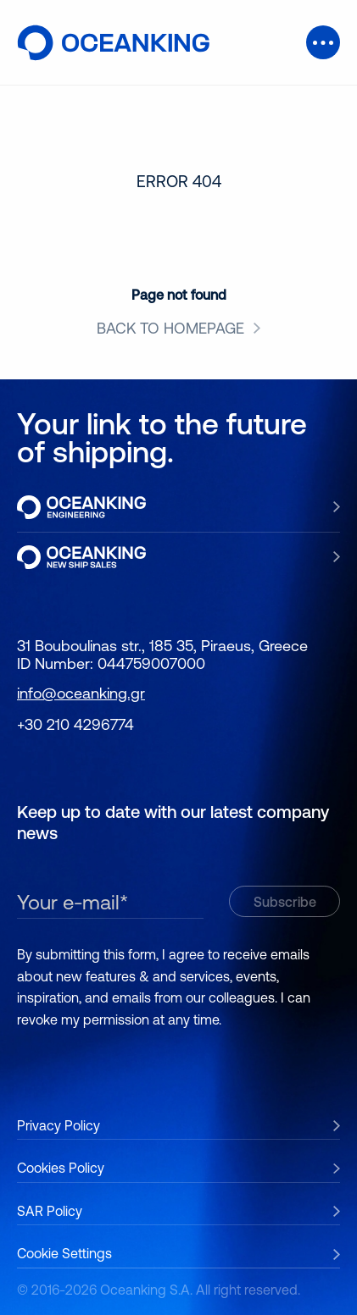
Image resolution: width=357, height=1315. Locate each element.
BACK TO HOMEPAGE (170, 328)
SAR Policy (49, 1210)
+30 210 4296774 (75, 724)
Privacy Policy (58, 1125)
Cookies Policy (60, 1167)
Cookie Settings (64, 1253)
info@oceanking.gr (81, 693)
